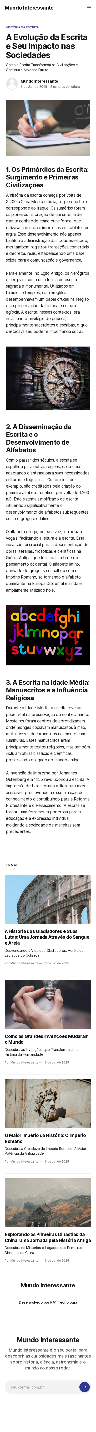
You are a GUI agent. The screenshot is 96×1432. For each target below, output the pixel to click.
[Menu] (89, 7)
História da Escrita (22, 27)
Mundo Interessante (29, 7)
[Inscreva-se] (84, 1387)
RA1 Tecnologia (63, 1302)
